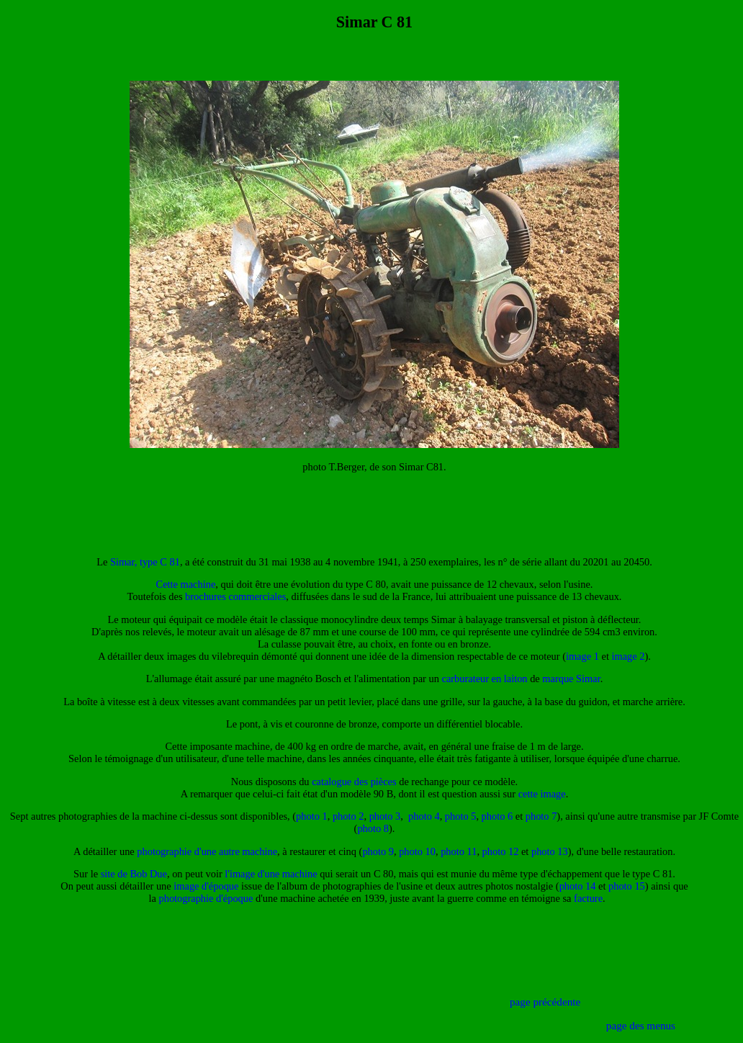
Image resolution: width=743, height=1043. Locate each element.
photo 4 (424, 816)
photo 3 (385, 816)
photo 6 (497, 816)
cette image (542, 794)
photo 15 (626, 886)
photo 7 (541, 816)
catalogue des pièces (354, 781)
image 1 (582, 656)
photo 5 (461, 816)
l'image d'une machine (271, 873)
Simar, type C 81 (145, 562)
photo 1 (312, 816)
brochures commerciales (235, 596)
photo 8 (373, 828)
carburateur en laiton (485, 678)
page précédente (545, 1001)
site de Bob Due (134, 873)
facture (588, 898)
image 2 (627, 656)
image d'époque (206, 886)
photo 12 (500, 851)
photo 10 (417, 851)
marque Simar (571, 678)
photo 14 (577, 886)
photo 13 (549, 851)
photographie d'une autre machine (207, 851)
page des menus (640, 1025)
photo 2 (348, 816)
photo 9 (378, 851)
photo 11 (459, 851)
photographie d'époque (206, 898)
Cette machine (186, 584)
